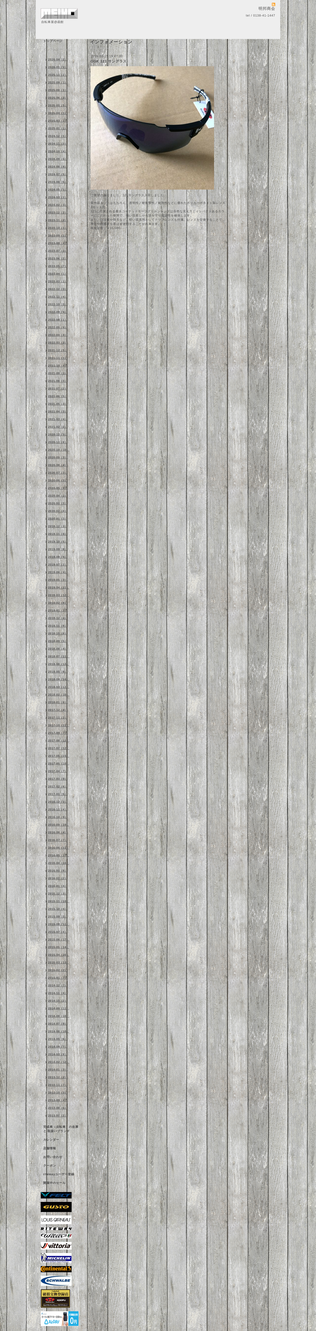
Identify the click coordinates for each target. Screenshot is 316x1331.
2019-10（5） (58, 541)
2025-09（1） (58, 82)
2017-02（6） (58, 786)
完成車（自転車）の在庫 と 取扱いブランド (61, 1129)
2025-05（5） (58, 105)
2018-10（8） (58, 633)
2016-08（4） (58, 832)
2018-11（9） (58, 625)
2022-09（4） (58, 312)
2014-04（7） (58, 1046)
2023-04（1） (58, 273)
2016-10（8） (58, 817)
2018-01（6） (58, 702)
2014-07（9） (58, 1023)
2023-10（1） (58, 227)
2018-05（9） (58, 671)
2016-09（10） (58, 824)
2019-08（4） (58, 556)
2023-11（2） (58, 220)
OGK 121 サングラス (109, 61)
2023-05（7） (58, 266)
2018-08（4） (58, 648)
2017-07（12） (58, 748)
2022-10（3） (58, 304)
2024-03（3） (58, 197)
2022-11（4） (58, 296)
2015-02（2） (58, 970)
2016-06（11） (58, 847)
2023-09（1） (58, 235)
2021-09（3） (58, 373)
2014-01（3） (58, 1069)
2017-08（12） (58, 740)
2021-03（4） (58, 419)
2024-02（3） (58, 204)
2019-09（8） (58, 549)
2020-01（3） (58, 518)
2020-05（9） (58, 488)
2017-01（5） (58, 794)
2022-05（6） (58, 327)
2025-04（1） (58, 113)
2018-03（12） (58, 686)
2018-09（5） (58, 641)
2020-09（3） (58, 457)
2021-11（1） (58, 357)
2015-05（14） (58, 947)
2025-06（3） (58, 97)
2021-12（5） (58, 350)
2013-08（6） (58, 1107)
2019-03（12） (58, 595)
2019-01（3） (58, 610)
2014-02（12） (58, 1061)
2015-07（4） (58, 931)
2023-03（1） (58, 281)
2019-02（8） (58, 602)
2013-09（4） (58, 1100)
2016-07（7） (58, 840)
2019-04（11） (58, 587)
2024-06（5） (58, 181)
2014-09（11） (58, 1008)
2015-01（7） (58, 977)
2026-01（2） (58, 67)
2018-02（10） (58, 694)
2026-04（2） (58, 59)
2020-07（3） (58, 472)
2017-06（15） (58, 755)
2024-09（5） (58, 158)
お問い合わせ (52, 1157)
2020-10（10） (58, 449)
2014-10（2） (58, 1000)
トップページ (52, 41)
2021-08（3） (58, 380)
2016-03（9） (58, 870)
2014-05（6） (58, 1038)
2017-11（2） (58, 717)
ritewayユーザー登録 (58, 1174)
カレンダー (51, 1139)
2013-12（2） (58, 1077)
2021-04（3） (58, 411)
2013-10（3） (58, 1092)
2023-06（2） (58, 258)
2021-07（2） (58, 388)
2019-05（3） (58, 579)
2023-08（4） (58, 243)
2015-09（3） (58, 916)
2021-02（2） (58, 426)
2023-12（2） (58, 212)
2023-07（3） (58, 250)
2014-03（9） (58, 1054)
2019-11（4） (58, 533)
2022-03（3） (58, 342)
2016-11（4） (58, 809)
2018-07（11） (58, 656)
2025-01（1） (58, 128)
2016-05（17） (58, 855)
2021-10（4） (58, 365)
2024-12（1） (58, 136)
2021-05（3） (58, 403)
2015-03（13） (58, 962)
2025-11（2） (58, 74)
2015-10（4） (58, 908)
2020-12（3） (58, 434)
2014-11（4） (58, 993)
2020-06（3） (58, 480)
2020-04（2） (58, 495)
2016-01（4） (58, 885)
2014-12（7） (58, 985)
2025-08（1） (58, 90)
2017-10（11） (58, 725)
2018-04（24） (58, 679)
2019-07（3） (58, 564)
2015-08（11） (58, 924)
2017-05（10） (58, 763)
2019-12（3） (58, 526)
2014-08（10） (58, 1016)
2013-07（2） (58, 1115)
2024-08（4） (58, 166)
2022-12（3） (58, 289)
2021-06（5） (58, 396)
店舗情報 (49, 1148)
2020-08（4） (58, 465)
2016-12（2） (58, 801)
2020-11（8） (58, 442)
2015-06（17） (58, 939)
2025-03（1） (58, 120)
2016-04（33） (58, 862)
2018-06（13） (58, 664)
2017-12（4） (58, 709)
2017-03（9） (58, 778)
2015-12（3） (58, 893)
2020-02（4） (58, 510)
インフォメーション (57, 49)
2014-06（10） (58, 1031)
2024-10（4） (58, 151)
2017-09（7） (58, 732)
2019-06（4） (58, 572)
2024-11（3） (58, 143)
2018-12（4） (58, 618)
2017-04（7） (58, 771)
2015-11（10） (58, 901)
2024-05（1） (58, 189)
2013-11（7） (58, 1084)
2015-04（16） (58, 954)
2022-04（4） (58, 334)
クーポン (49, 1165)
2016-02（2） (58, 878)
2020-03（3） (58, 503)
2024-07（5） (58, 174)
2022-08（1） (58, 319)
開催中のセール (54, 1183)
